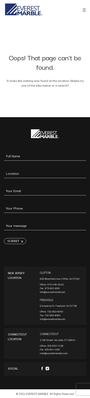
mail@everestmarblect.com (54, 353)
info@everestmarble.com (52, 292)
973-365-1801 (52, 288)
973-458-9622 (55, 284)
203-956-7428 (55, 345)
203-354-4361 (52, 349)
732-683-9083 (53, 315)
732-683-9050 (55, 311)
